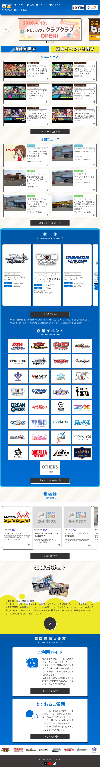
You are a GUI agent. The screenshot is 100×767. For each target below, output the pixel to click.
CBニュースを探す (50, 131)
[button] (6, 30)
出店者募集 (20, 10)
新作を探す (50, 314)
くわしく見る (50, 691)
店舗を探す (50, 556)
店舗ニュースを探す (50, 223)
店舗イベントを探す (50, 480)
